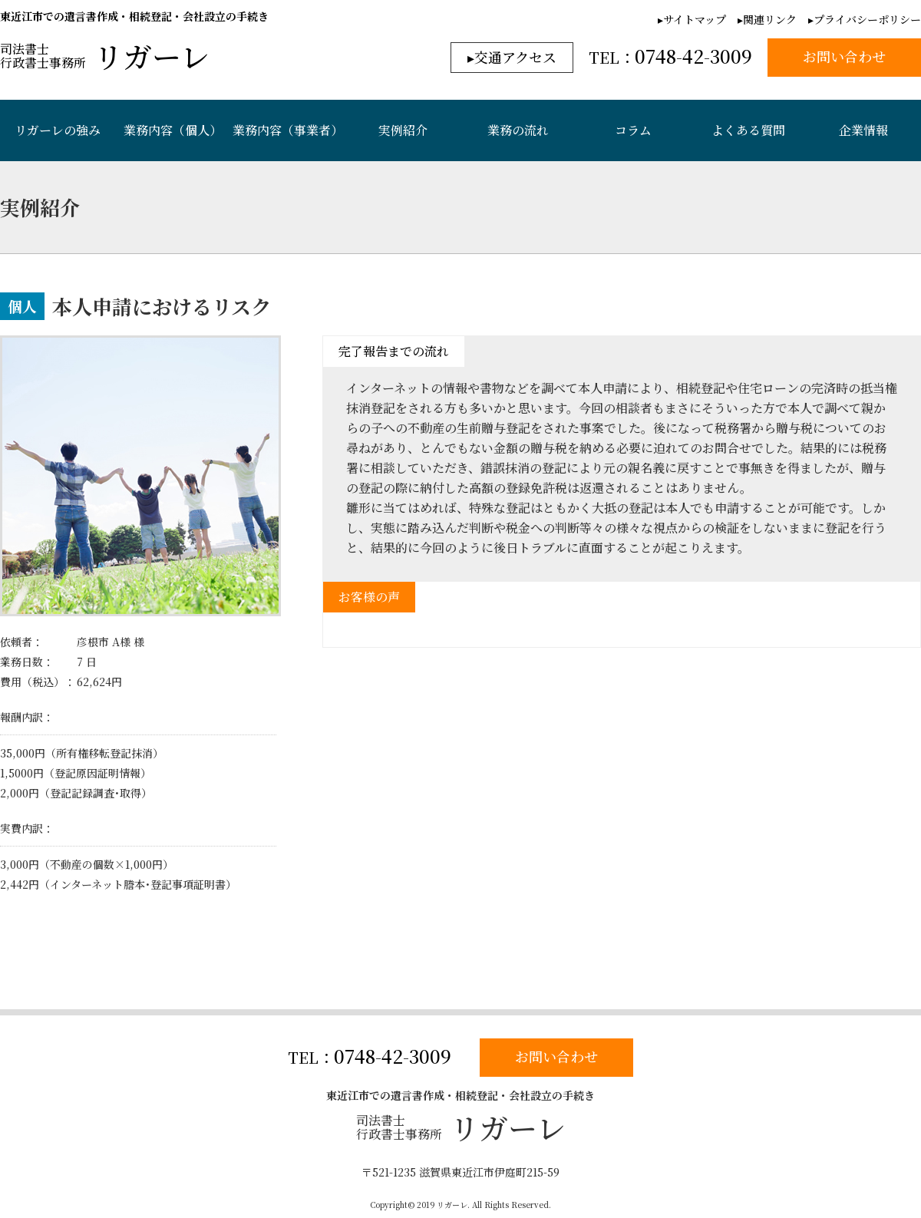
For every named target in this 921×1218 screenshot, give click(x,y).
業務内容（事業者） (288, 130)
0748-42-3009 (392, 1055)
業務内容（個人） (173, 130)
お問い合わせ (556, 1056)
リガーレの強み (58, 130)
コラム (633, 130)
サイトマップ (694, 19)
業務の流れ (518, 130)
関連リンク (770, 19)
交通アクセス (515, 57)
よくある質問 (748, 130)
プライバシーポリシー (867, 19)
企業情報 (863, 130)
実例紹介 (402, 130)
